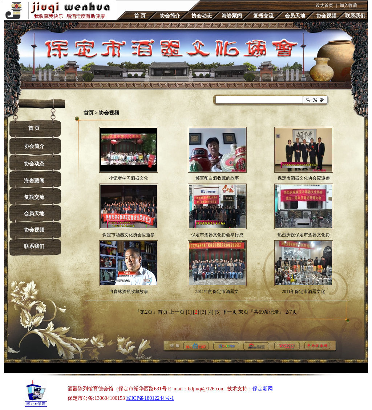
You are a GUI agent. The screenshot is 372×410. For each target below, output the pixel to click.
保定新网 (262, 388)
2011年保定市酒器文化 (304, 291)
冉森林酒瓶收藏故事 (128, 291)
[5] (218, 312)
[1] (188, 312)
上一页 (177, 312)
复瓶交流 (263, 16)
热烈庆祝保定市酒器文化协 (304, 234)
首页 (89, 113)
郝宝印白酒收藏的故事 (217, 178)
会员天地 (295, 16)
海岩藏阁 (232, 16)
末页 (243, 312)
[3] (203, 312)
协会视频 (326, 16)
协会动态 (201, 16)
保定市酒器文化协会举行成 (217, 234)
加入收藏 (348, 5)
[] (196, 312)
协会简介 (170, 16)
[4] (210, 312)
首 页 (140, 16)
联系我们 (355, 16)
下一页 (229, 312)
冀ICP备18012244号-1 (150, 398)
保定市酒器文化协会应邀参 (304, 178)
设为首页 (324, 5)
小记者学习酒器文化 (128, 178)
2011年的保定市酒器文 (217, 291)
